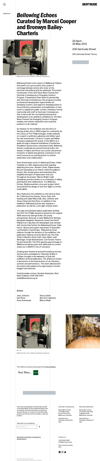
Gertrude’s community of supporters (29, 437)
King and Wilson (51, 367)
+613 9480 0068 (63, 440)
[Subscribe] (39, 427)
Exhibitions (6, 14)
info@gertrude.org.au (65, 442)
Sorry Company (38, 460)
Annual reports (21, 439)
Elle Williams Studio (28, 460)
